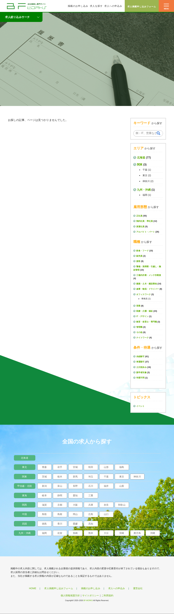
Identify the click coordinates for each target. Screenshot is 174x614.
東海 (24, 495)
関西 (24, 504)
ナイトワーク (142, 337)
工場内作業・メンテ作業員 (148, 275)
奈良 (106, 504)
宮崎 (121, 533)
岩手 (59, 467)
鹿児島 (137, 533)
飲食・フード (142, 251)
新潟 (44, 486)
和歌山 (121, 504)
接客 (138, 261)
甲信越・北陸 (24, 486)
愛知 (75, 495)
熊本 (90, 533)
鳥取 (44, 514)
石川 (90, 486)
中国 (24, 514)
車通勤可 (140, 362)
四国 (24, 523)
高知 (90, 523)
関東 (139, 164)
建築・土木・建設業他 (146, 284)
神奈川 (146, 181)
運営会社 (138, 588)
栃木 (59, 476)
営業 (138, 306)
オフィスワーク (143, 294)
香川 (59, 523)
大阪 (75, 504)
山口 (106, 514)
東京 (145, 175)
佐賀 (59, 533)
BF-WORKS (88, 600)
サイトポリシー (90, 595)
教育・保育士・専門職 (146, 322)
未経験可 (140, 356)
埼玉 (90, 476)
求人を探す (96, 6)
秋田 (90, 467)
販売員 (139, 256)
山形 (106, 467)
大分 (106, 533)
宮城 (75, 467)
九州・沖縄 (144, 189)
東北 (24, 467)
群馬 (75, 476)
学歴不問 (140, 378)
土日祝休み (141, 367)
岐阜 (44, 495)
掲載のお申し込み (78, 6)
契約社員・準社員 (144, 221)
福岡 (145, 195)
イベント (140, 406)
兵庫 (90, 504)
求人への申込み (113, 6)
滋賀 (44, 504)
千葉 (145, 169)
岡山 (75, 514)
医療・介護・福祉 (144, 311)
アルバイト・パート (145, 232)
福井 (106, 486)
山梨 (121, 486)
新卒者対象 (141, 372)
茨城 (44, 476)
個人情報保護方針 (70, 595)
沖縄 (152, 533)
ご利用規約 (107, 595)
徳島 (44, 523)
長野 (75, 486)
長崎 (75, 533)
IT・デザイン (142, 316)
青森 (44, 467)
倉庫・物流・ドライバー (147, 289)
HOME (32, 588)
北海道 (141, 157)
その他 (139, 332)
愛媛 (75, 523)
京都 (59, 504)
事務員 (144, 298)
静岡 (59, 495)
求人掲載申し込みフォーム (141, 6)
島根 (59, 514)
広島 (90, 514)
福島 (121, 467)
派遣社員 (140, 226)
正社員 (139, 216)
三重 (90, 495)
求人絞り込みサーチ (17, 17)
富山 (59, 486)
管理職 (139, 327)
